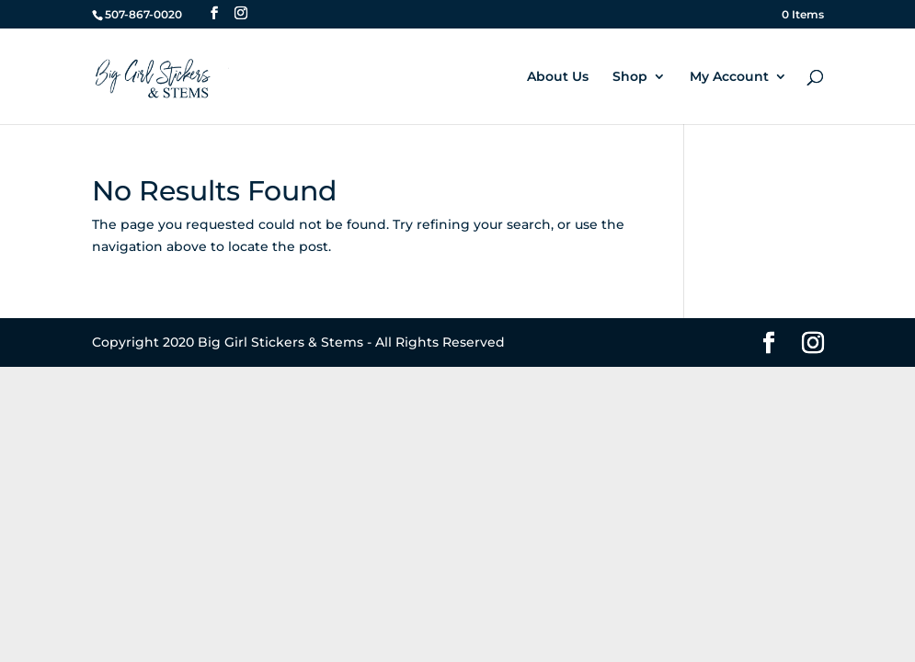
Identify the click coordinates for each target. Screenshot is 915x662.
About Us (558, 77)
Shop (629, 77)
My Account (729, 77)
